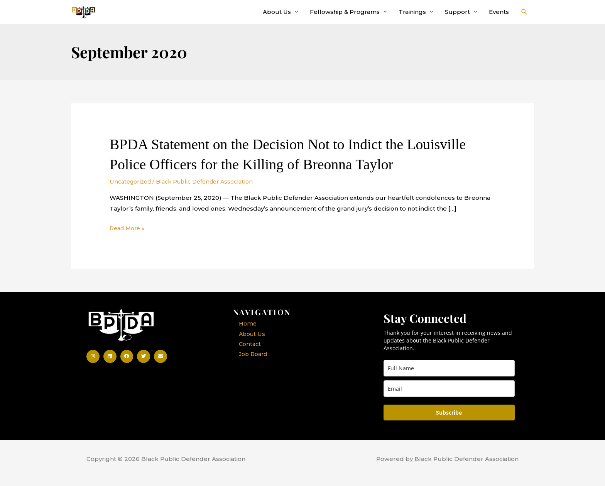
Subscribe (449, 420)
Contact (250, 352)
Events (499, 15)
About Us (277, 15)
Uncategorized (132, 189)
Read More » (129, 236)
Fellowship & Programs (345, 15)
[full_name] (449, 376)
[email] (449, 396)
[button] (524, 16)
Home (248, 332)
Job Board (254, 363)
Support (457, 15)
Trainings (412, 15)
